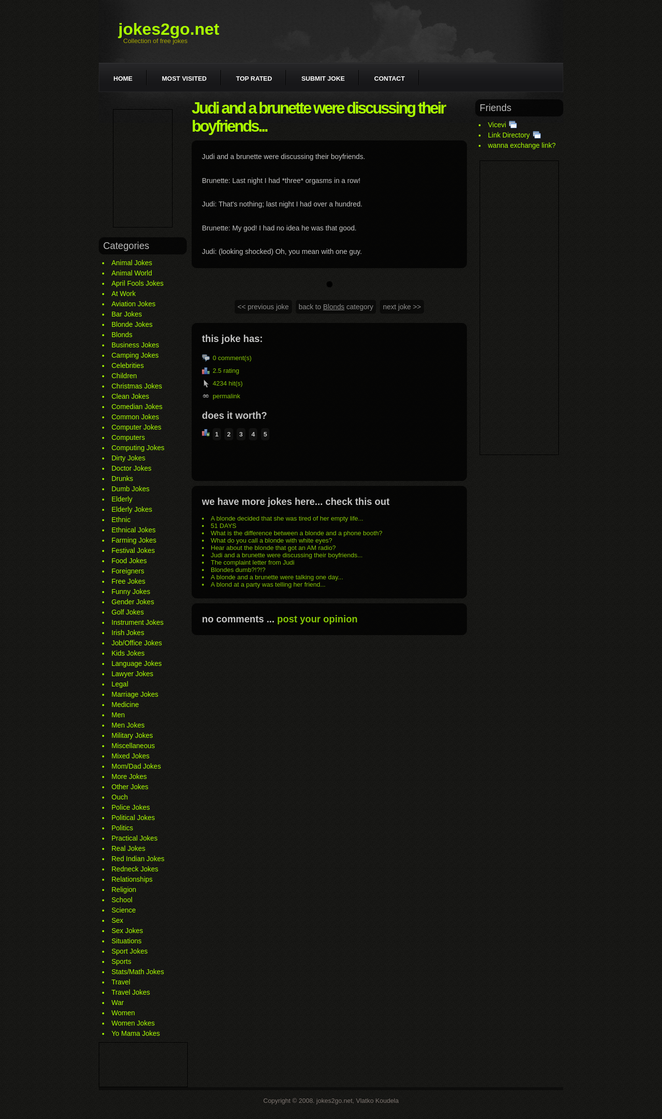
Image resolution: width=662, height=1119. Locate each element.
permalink (226, 396)
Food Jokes (129, 561)
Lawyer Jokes (132, 674)
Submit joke (323, 78)
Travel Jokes (130, 992)
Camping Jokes (135, 355)
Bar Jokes (126, 314)
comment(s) (235, 358)
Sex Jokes (127, 931)
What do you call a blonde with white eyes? (271, 540)
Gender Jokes (132, 602)
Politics (122, 828)
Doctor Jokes (131, 468)
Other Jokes (129, 787)
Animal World (131, 273)
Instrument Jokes (137, 622)
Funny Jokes (130, 591)
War (117, 1002)
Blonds (121, 335)
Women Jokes (132, 1023)
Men (118, 715)
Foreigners (127, 571)
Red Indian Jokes (137, 859)
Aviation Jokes (133, 304)
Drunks (122, 478)
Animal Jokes (131, 263)
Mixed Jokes (130, 756)
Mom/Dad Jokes (136, 766)
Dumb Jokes (130, 489)
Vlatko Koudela (377, 1100)
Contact (389, 78)
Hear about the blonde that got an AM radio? (273, 547)
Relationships (132, 879)
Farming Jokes (133, 540)
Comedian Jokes (136, 407)
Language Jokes (136, 663)
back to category (336, 307)
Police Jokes (130, 807)
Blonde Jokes (132, 324)
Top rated (254, 78)
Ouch (119, 797)
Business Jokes (135, 345)
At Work (123, 293)
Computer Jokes (136, 427)
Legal (119, 684)
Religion (123, 889)
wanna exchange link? (522, 145)
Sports (121, 961)
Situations (126, 941)
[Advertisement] (142, 168)
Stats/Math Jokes (137, 972)
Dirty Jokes (128, 458)
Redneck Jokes (134, 869)
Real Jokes (128, 848)
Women (123, 1013)
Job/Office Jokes (136, 643)
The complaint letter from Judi (252, 562)
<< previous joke (263, 307)
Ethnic (121, 520)
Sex (117, 920)
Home (122, 78)
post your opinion (317, 619)
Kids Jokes (128, 653)
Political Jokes (133, 818)
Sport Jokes (129, 951)
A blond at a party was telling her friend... (268, 584)
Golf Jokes (127, 612)
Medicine (125, 704)
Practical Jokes (134, 838)
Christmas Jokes (136, 386)
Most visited (184, 78)
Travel (120, 982)
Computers (128, 437)
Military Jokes (132, 735)
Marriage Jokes (134, 694)
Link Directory (509, 135)
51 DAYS (224, 525)
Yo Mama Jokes (135, 1033)
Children (124, 376)
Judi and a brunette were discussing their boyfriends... (287, 555)
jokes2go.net (169, 29)
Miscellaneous (133, 746)
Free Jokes (128, 581)
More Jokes (129, 776)
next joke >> (402, 307)
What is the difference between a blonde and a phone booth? (296, 533)
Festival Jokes (133, 550)
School (121, 900)
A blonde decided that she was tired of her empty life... (287, 518)
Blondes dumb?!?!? (238, 569)
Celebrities (127, 365)
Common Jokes (135, 417)
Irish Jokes (127, 633)
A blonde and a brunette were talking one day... (277, 577)
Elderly (121, 499)
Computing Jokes (137, 448)
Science (123, 910)
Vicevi (497, 125)
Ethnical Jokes (133, 530)
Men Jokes (128, 725)
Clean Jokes (130, 396)
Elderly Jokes (131, 509)
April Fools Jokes (137, 283)
